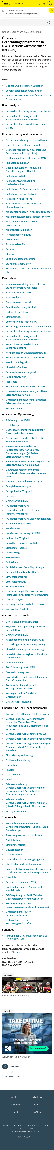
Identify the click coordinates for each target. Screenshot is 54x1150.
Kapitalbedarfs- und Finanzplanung (25, 639)
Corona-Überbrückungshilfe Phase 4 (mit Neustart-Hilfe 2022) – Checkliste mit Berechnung (28, 747)
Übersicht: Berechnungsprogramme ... (22, 13)
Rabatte (10, 249)
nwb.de (13, 1097)
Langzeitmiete (13, 774)
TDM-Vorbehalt (32, 1125)
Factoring (11, 496)
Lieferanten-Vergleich (17, 538)
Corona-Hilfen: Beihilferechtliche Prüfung (28, 714)
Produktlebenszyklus (17, 672)
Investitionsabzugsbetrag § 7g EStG (25, 859)
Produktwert (13, 557)
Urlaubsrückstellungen (18, 701)
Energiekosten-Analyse (18, 486)
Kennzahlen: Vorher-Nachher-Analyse (26, 357)
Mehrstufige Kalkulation (19, 229)
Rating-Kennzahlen (16, 376)
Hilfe (46, 1125)
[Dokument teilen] (48, 22)
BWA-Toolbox (13, 297)
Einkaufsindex (13, 316)
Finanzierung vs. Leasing (19, 755)
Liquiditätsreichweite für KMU (22, 543)
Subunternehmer (15, 586)
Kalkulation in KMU (16, 176)
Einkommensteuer (16, 844)
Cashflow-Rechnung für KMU (21, 307)
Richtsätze (11, 381)
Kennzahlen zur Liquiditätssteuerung (26, 352)
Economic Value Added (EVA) (21, 321)
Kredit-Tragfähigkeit (17, 362)
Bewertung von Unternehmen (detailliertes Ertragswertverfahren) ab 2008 (27, 473)
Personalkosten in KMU (19, 234)
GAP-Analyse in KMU (17, 500)
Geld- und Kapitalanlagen (19, 760)
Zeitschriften (12, 10)
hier (18, 952)
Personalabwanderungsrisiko (22, 372)
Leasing (10, 779)
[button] (40, 4)
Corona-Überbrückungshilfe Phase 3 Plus (28, 738)
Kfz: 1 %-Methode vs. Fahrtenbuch (24, 864)
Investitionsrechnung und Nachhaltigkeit (28, 518)
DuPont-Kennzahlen (17, 312)
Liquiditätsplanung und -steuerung (25, 649)
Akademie (37, 1097)
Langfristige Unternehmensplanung (25, 644)
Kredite (10, 769)
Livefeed (14, 1112)
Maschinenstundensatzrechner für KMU (28, 216)
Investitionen (13, 765)
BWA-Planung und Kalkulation (22, 621)
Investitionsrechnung (17, 505)
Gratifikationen (14, 854)
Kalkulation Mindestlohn (19, 198)
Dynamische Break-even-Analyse (24, 481)
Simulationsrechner (16, 576)
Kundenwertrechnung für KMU (23, 533)
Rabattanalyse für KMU (18, 244)
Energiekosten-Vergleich (19, 491)
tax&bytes (37, 1112)
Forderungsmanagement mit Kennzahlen (28, 326)
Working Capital (14, 408)
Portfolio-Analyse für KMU (20, 667)
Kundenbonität (14, 528)
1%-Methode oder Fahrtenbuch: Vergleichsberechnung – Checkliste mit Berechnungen (27, 827)
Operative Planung (16, 662)
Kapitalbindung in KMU (18, 523)
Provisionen (12, 239)
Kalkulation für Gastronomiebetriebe (26, 189)
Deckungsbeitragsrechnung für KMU (26, 158)
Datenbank (15, 1104)
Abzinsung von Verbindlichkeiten (24, 835)
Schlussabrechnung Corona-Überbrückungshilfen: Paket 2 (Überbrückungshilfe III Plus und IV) (26, 803)
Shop (35, 1104)
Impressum (9, 1125)
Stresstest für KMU (16, 581)
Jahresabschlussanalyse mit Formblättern (28, 111)
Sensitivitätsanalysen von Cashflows (26, 386)
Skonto (10, 254)
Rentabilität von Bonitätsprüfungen (25, 567)
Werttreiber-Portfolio (17, 609)
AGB (20, 1125)
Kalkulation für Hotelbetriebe (22, 194)
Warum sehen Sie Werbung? (16, 995)
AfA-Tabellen (13, 840)
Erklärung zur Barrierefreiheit (27, 1131)
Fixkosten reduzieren (17, 162)
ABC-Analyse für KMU (18, 420)
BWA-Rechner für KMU (18, 292)
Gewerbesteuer (14, 849)
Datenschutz (26, 1128)
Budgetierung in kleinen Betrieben (24, 85)
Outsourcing (13, 552)
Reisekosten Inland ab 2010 (21, 882)
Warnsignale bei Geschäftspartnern (25, 604)
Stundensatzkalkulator (18, 263)
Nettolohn (11, 877)
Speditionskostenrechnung (20, 258)
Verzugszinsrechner (17, 811)
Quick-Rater (12, 562)
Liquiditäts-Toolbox (16, 367)
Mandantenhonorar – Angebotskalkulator (29, 211)
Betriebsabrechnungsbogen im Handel (27, 140)
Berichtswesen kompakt (19, 302)
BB (22, 10)
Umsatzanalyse (14, 599)
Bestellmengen (14, 425)
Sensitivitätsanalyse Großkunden (24, 90)
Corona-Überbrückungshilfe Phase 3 (26, 733)
